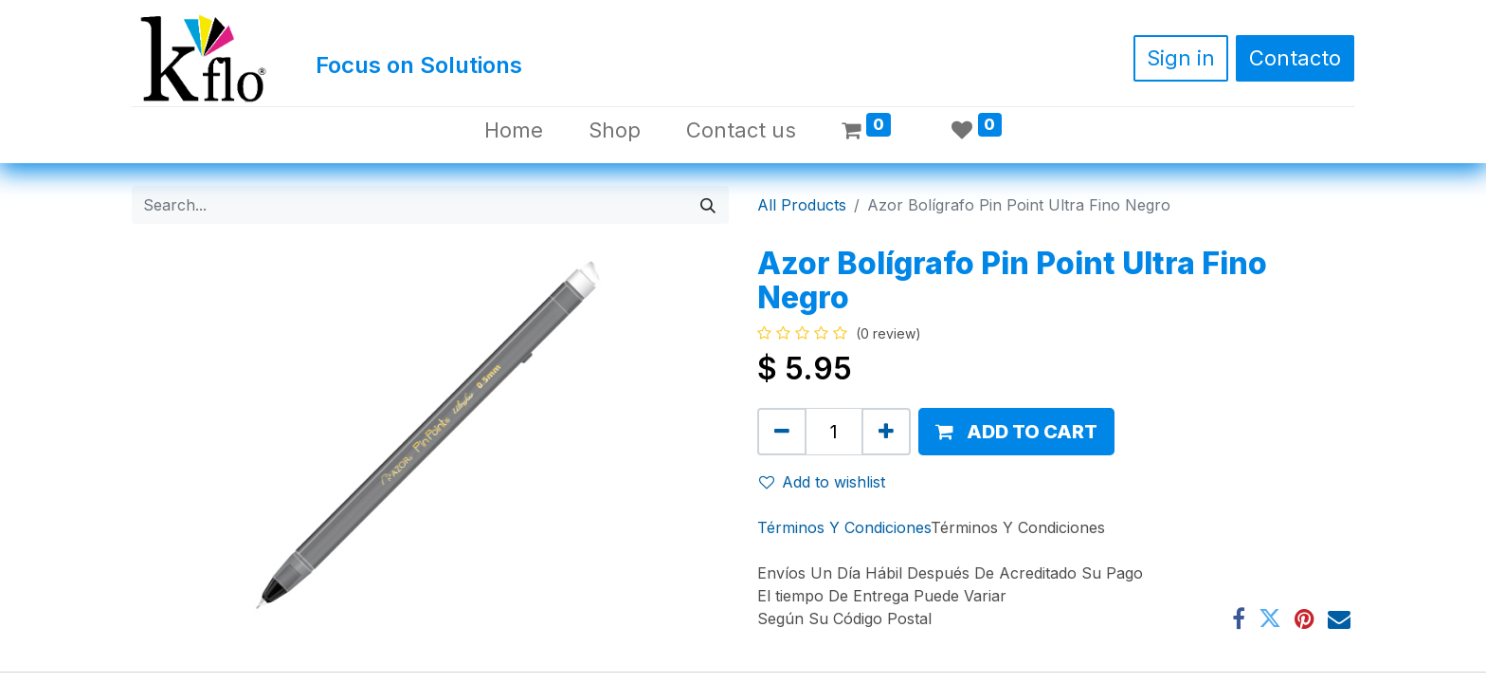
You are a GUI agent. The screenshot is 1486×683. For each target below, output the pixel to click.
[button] (1016, 431)
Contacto (1295, 58)
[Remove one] (781, 431)
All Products (801, 204)
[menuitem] (514, 130)
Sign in (1181, 58)
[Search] (708, 205)
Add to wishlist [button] (822, 481)
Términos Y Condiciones (844, 527)
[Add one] (886, 431)
